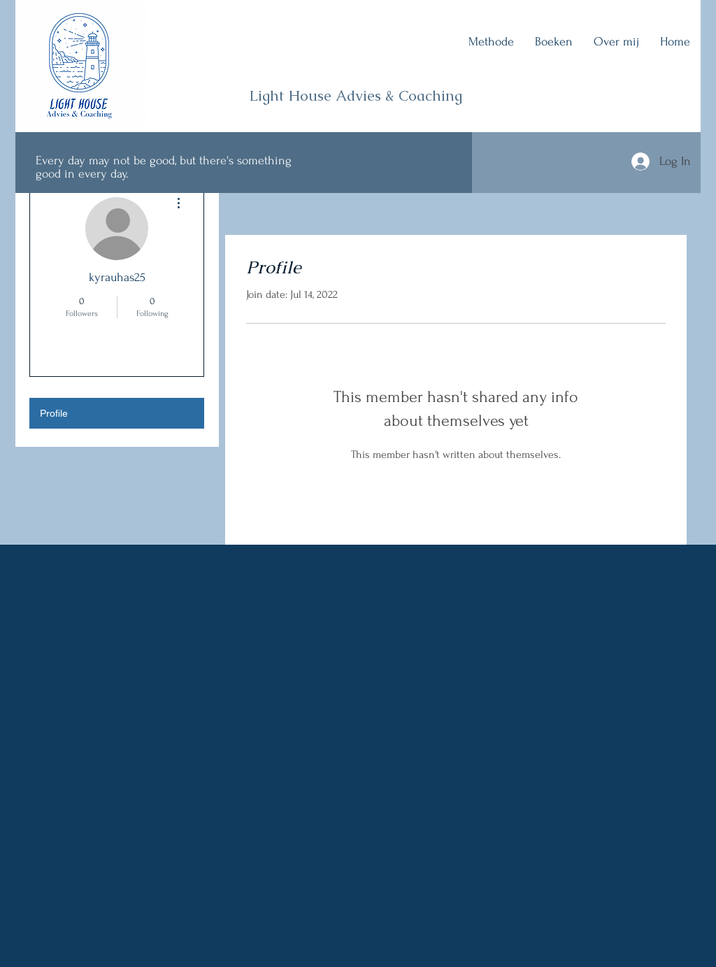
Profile (54, 413)
